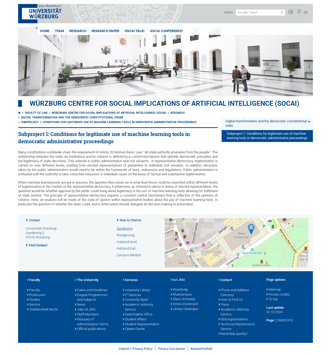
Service (33, 305)
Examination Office (138, 314)
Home (44, 31)
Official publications (90, 329)
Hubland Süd (126, 248)
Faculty (33, 280)
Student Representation (141, 324)
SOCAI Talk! (135, 31)
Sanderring (124, 228)
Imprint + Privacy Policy (136, 349)
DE (306, 12)
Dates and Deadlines (91, 290)
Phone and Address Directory (234, 293)
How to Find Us (130, 220)
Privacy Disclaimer (171, 349)
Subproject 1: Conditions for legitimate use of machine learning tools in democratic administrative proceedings (109, 122)
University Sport (135, 300)
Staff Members (87, 314)
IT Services (132, 295)
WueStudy (179, 290)
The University (86, 280)
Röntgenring (125, 235)
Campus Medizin (129, 255)
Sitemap (273, 290)
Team (59, 31)
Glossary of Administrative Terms (92, 322)
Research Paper (105, 31)
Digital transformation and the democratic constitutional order (72, 117)
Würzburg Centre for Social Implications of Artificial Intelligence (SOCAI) (164, 103)
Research (77, 31)
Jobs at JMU (85, 309)
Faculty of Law (36, 113)
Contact (34, 220)
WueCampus (181, 294)
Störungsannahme (233, 319)
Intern (228, 12)
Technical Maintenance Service (237, 327)
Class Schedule (183, 299)
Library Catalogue (184, 309)
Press (224, 305)
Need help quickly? (233, 334)
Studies (33, 300)
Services (130, 280)
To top (271, 299)
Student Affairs (135, 319)
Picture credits (278, 294)
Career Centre (134, 329)
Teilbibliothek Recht (42, 309)
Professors (36, 295)
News (80, 305)
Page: (270, 320)
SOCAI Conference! (166, 31)
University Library (136, 290)
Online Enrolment (184, 304)
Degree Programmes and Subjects (91, 298)
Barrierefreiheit (201, 349)
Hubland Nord (127, 242)
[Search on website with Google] (260, 13)
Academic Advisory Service (138, 307)
